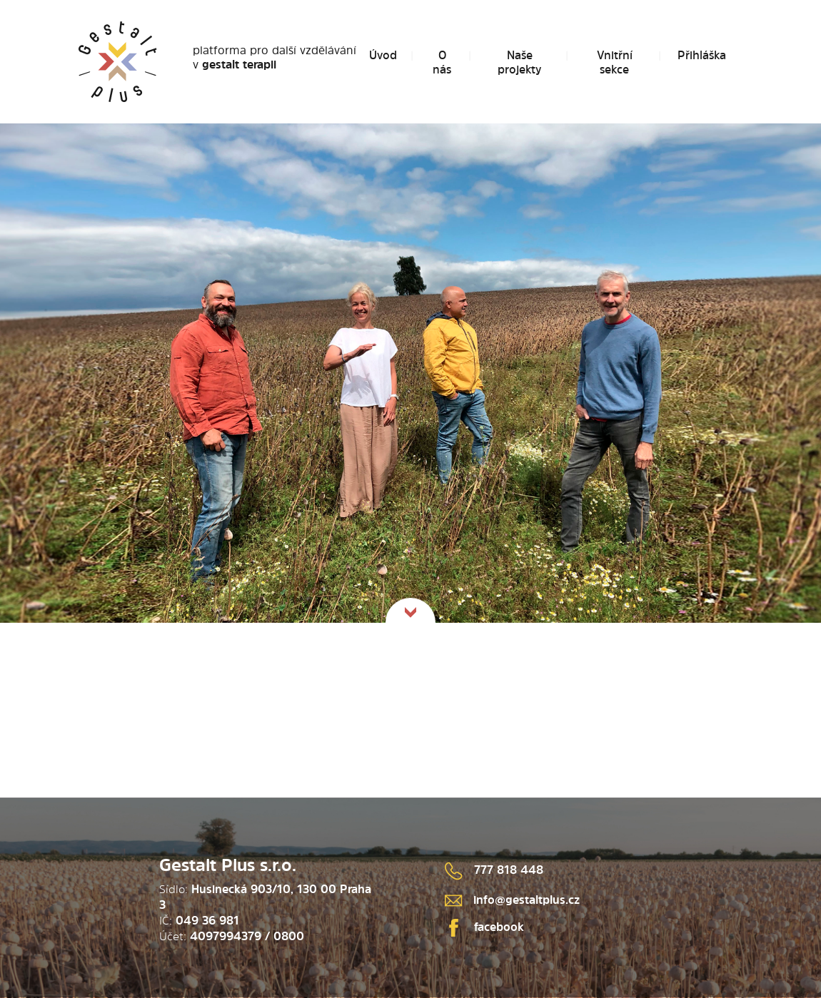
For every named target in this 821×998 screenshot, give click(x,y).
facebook (484, 927)
